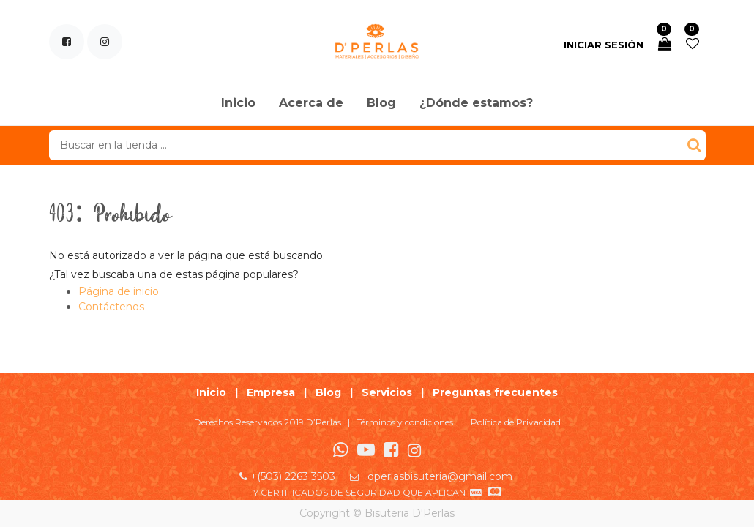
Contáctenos (111, 306)
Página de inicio (118, 291)
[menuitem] (238, 104)
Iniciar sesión (603, 45)
